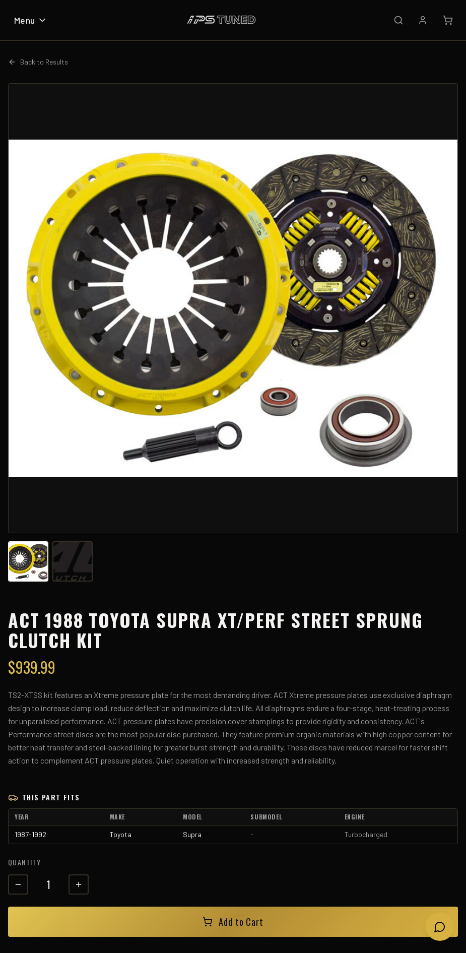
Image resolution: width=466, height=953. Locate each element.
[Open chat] (440, 927)
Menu (30, 20)
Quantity (24, 862)
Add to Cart (233, 921)
